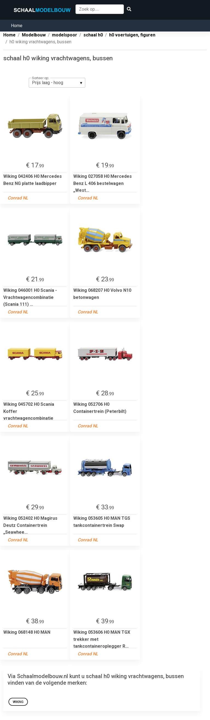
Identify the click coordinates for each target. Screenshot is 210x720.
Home (16, 25)
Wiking (18, 702)
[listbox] (57, 83)
